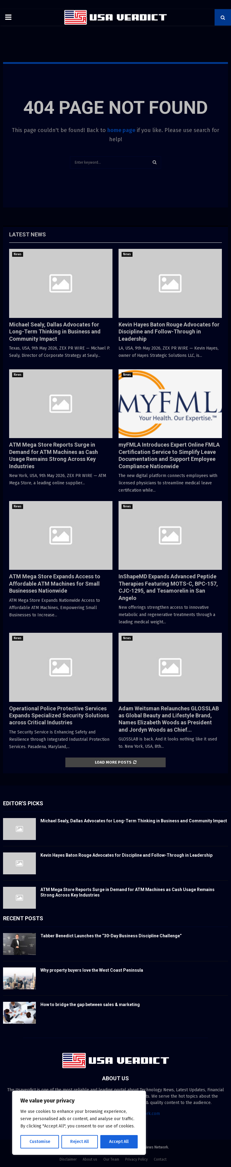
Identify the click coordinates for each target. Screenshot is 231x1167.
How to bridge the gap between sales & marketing (90, 1004)
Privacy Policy (136, 1159)
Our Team (111, 1159)
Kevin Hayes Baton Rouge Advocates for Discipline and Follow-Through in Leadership (169, 331)
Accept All (119, 1141)
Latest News (27, 234)
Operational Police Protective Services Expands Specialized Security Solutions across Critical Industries (59, 715)
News (18, 254)
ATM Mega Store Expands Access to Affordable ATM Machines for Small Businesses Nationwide (54, 583)
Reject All (79, 1141)
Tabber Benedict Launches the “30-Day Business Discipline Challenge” (111, 935)
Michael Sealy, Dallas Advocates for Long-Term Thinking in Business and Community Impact (55, 331)
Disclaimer (68, 1159)
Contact (160, 1159)
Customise (39, 1141)
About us (90, 1159)
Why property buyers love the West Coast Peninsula (91, 970)
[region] (79, 1123)
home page (121, 130)
